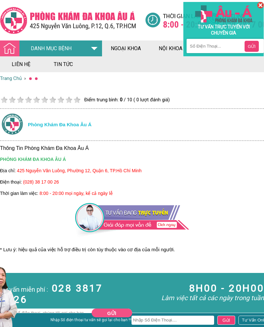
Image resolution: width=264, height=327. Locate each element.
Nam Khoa (11, 320)
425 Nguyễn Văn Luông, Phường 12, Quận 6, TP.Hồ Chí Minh (79, 170)
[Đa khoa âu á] (72, 20)
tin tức (63, 64)
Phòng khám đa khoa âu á (60, 124)
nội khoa (170, 48)
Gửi (111, 313)
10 (77, 100)
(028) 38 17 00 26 (41, 182)
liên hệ (21, 64)
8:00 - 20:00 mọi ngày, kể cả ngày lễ (76, 193)
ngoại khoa (126, 48)
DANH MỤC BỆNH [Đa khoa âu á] (38, 48)
